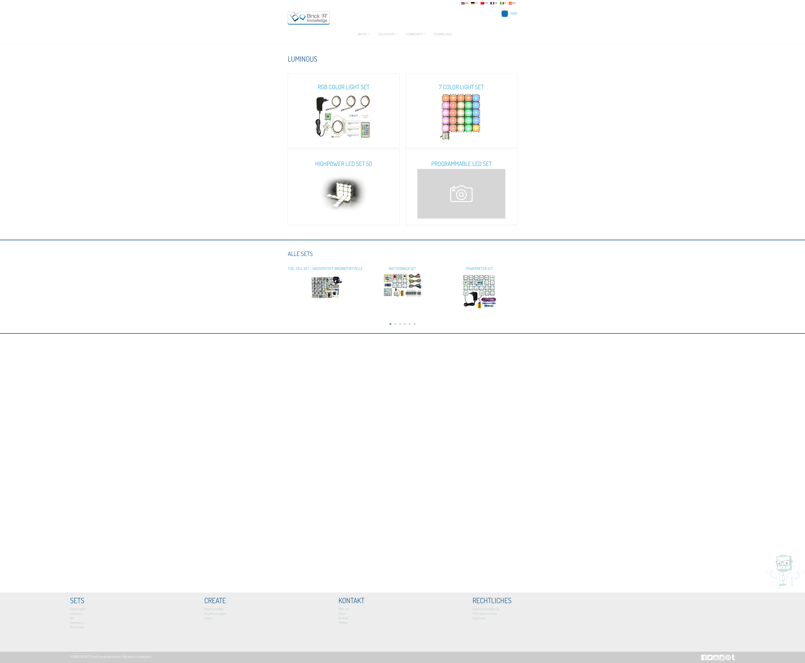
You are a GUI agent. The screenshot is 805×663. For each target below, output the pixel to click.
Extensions (76, 623)
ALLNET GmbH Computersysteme (100, 657)
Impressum (479, 618)
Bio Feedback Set (402, 268)
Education (388, 34)
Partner (343, 623)
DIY (72, 618)
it (503, 3)
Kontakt (343, 618)
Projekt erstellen (214, 609)
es (512, 3)
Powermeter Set (479, 268)
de (474, 3)
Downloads (443, 34)
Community (415, 34)
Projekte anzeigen (215, 613)
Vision (342, 613)
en (464, 3)
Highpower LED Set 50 (343, 163)
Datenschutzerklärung (486, 609)
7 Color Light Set (461, 87)
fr (493, 3)
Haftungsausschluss (485, 613)
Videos (208, 618)
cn (484, 3)
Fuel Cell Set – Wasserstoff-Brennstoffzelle (325, 268)
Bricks (363, 34)
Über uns (344, 609)
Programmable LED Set (461, 163)
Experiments (77, 609)
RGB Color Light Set (343, 87)
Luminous (76, 613)
